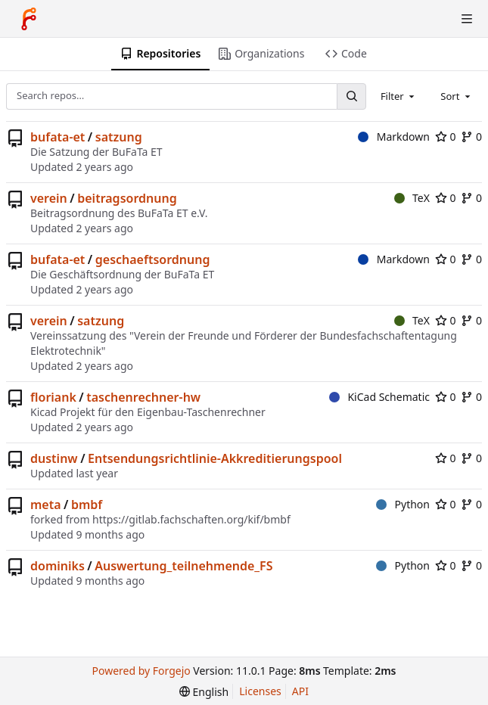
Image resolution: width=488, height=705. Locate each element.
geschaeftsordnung (152, 259)
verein (48, 198)
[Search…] (351, 96)
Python (403, 504)
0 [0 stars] (445, 136)
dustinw (54, 458)
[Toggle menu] (466, 19)
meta (45, 504)
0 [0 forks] (471, 136)
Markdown (394, 136)
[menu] (203, 692)
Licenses (260, 691)
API (300, 691)
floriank (53, 397)
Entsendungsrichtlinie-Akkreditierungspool (215, 458)
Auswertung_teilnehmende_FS (183, 565)
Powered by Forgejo (141, 670)
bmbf (86, 504)
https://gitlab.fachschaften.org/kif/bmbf (191, 519)
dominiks (57, 565)
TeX (412, 198)
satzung (118, 136)
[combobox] (398, 96)
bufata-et (57, 136)
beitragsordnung (126, 198)
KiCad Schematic (379, 397)
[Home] (29, 19)
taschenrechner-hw (143, 397)
